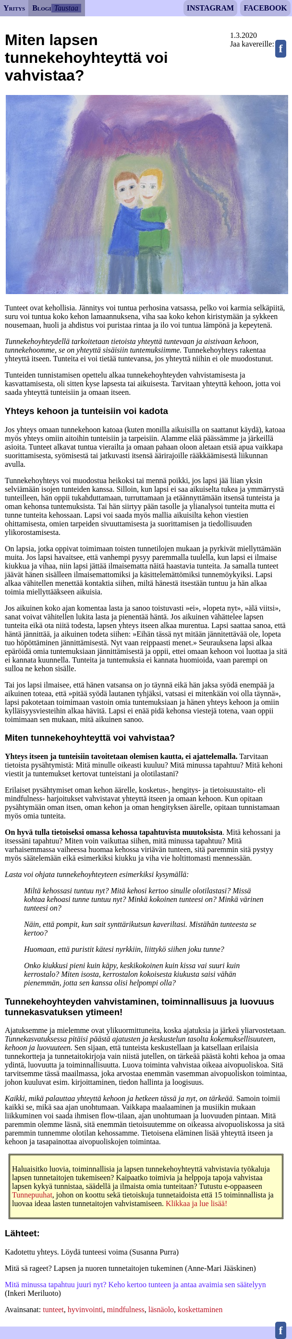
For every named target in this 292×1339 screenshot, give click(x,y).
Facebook (265, 8)
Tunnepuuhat (32, 1195)
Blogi (41, 8)
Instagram (210, 8)
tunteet (53, 1309)
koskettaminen (200, 1309)
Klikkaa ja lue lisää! (196, 1203)
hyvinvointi (85, 1309)
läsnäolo (161, 1309)
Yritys (14, 8)
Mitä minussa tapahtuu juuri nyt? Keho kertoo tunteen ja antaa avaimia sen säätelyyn (135, 1284)
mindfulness (126, 1309)
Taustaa (66, 8)
